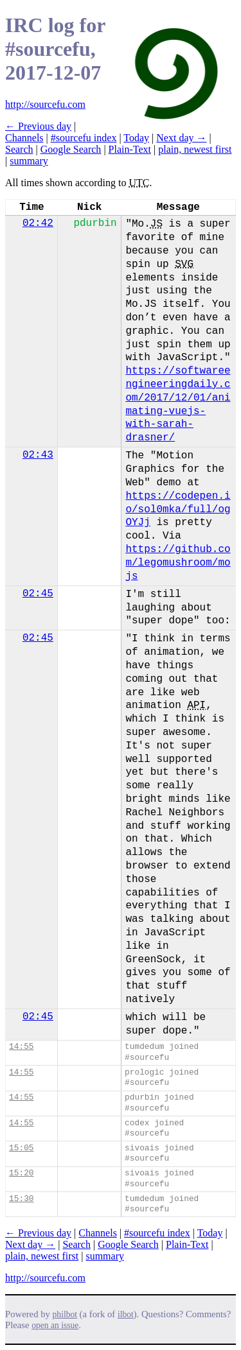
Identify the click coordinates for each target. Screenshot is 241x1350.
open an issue (54, 1325)
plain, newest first (194, 149)
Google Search (71, 149)
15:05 (21, 1148)
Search (19, 149)
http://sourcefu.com (45, 104)
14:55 (21, 1046)
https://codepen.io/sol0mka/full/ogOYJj (177, 509)
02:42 (37, 223)
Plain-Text (130, 149)
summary (29, 160)
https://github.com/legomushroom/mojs (177, 563)
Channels (24, 137)
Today (136, 137)
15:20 (21, 1173)
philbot (65, 1314)
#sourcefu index (84, 137)
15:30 (21, 1199)
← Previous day (38, 126)
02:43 (37, 455)
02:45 (37, 594)
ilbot (126, 1314)
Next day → (181, 137)
